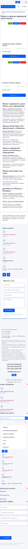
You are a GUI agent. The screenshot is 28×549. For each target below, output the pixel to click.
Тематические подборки (10, 430)
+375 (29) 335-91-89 (9, 252)
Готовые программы (8, 437)
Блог (4, 444)
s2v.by (19, 382)
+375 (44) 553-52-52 (9, 234)
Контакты (5, 447)
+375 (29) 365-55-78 (9, 243)
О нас (4, 440)
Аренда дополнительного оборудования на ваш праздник (13, 12)
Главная (3, 11)
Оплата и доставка (8, 434)
